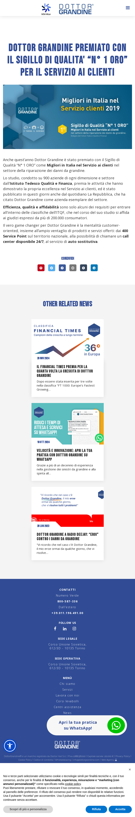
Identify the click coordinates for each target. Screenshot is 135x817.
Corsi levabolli (67, 701)
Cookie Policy (25, 760)
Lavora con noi (67, 695)
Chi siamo (67, 684)
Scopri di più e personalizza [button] (28, 809)
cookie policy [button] (73, 784)
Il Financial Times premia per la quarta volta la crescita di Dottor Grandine (65, 371)
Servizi (67, 689)
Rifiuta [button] (96, 809)
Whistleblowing (63, 760)
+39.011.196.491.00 (67, 613)
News (67, 713)
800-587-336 (67, 601)
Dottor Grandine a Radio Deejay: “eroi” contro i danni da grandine (67, 536)
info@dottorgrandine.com (86, 760)
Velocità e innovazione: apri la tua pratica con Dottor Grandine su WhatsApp (64, 455)
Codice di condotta (43, 760)
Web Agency (108, 760)
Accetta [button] (120, 809)
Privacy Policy (123, 756)
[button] (10, 746)
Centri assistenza (67, 707)
